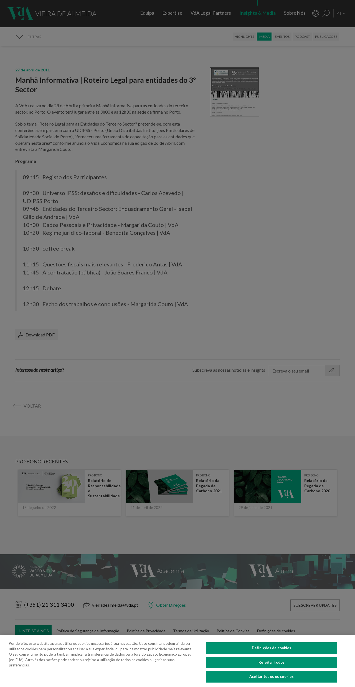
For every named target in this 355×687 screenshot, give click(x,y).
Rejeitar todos (271, 670)
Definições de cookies (271, 655)
